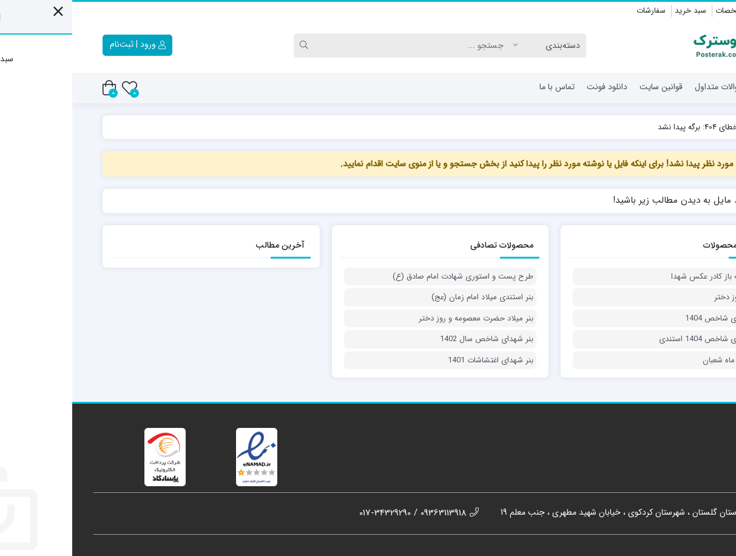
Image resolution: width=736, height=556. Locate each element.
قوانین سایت (588, 86)
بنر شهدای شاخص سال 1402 (414, 339)
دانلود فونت (535, 86)
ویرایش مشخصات (673, 10)
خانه (695, 86)
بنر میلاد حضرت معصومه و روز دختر (403, 319)
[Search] (343, 45)
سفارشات (578, 10)
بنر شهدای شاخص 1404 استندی (638, 339)
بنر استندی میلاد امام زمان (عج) (410, 297)
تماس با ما (484, 86)
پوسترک (687, 127)
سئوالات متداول (649, 86)
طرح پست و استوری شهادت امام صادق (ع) (390, 277)
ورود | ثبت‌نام (65, 44)
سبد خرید (618, 10)
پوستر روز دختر (666, 297)
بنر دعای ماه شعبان (660, 360)
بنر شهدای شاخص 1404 (651, 319)
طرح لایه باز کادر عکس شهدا (644, 277)
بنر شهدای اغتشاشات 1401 (418, 360)
